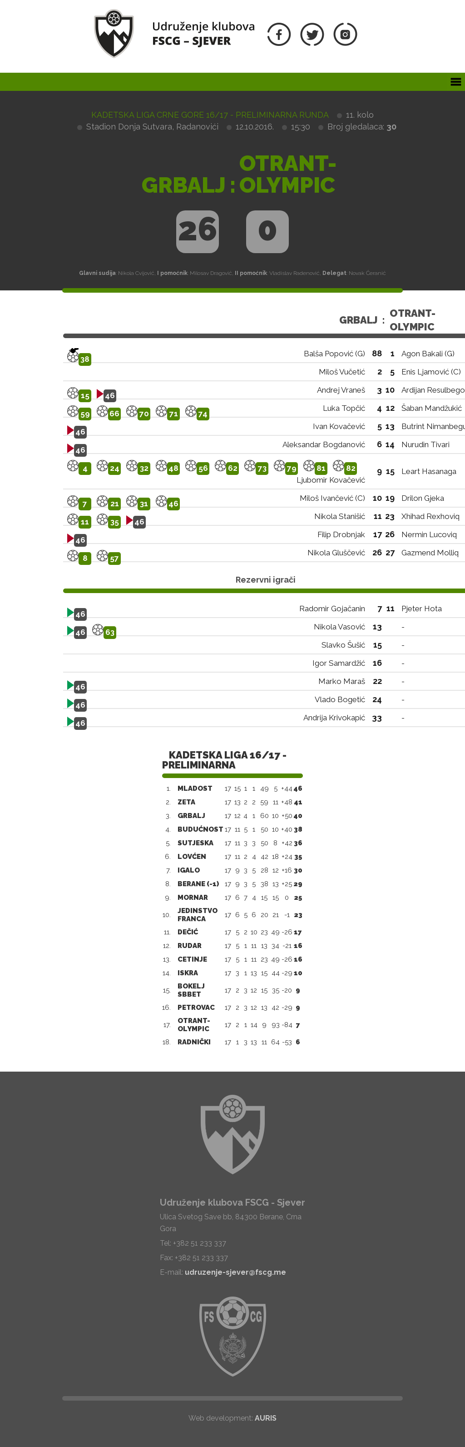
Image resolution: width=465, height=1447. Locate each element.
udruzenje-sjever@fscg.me (235, 1272)
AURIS (266, 1418)
